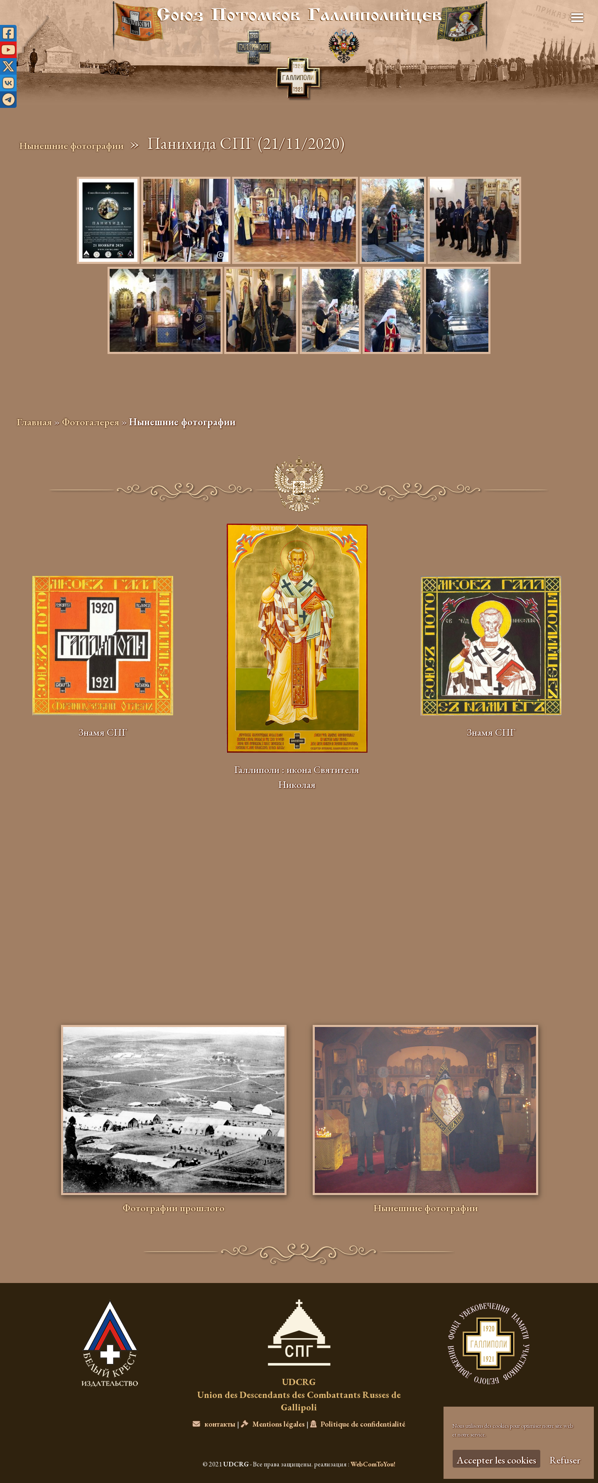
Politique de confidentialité (357, 1424)
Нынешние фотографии (71, 145)
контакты (214, 1424)
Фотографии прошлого (174, 1207)
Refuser (565, 1460)
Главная (34, 421)
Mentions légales (273, 1424)
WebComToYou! (372, 1464)
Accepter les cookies (496, 1460)
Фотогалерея (90, 421)
